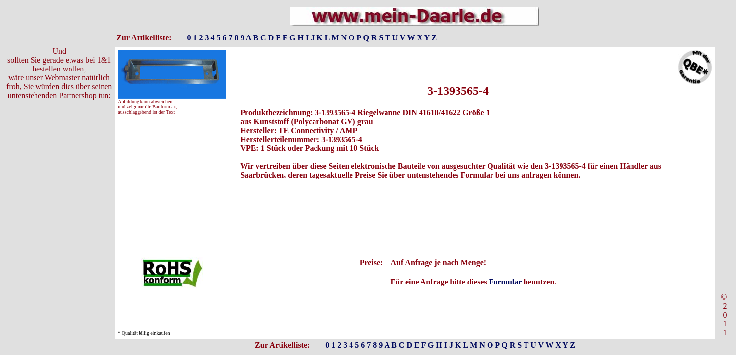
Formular (505, 282)
